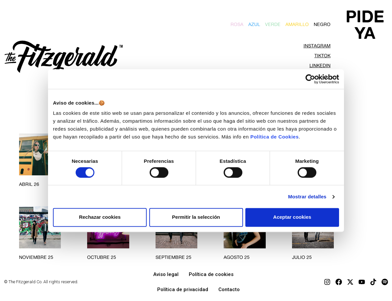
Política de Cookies (274, 136)
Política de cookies (211, 274)
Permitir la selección (196, 217)
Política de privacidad (182, 289)
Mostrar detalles (307, 196)
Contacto (229, 289)
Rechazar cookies (100, 217)
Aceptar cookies (292, 217)
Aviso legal (166, 274)
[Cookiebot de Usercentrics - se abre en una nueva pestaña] (310, 79)
